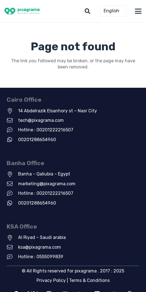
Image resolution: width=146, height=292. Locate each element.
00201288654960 (37, 139)
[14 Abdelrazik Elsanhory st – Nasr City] (12, 111)
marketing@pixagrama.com (47, 183)
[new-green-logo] (22, 11)
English (111, 10)
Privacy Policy (51, 280)
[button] (87, 11)
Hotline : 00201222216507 (45, 129)
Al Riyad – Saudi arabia (42, 237)
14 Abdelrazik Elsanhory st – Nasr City (57, 110)
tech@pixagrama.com (41, 120)
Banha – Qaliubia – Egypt (44, 174)
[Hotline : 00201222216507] (12, 130)
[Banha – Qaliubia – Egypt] (12, 174)
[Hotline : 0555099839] (12, 257)
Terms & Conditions (89, 280)
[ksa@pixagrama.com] (12, 247)
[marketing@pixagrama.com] (12, 184)
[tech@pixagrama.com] (12, 120)
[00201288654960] (12, 140)
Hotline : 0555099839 (40, 256)
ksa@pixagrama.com (39, 247)
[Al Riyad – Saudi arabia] (12, 238)
